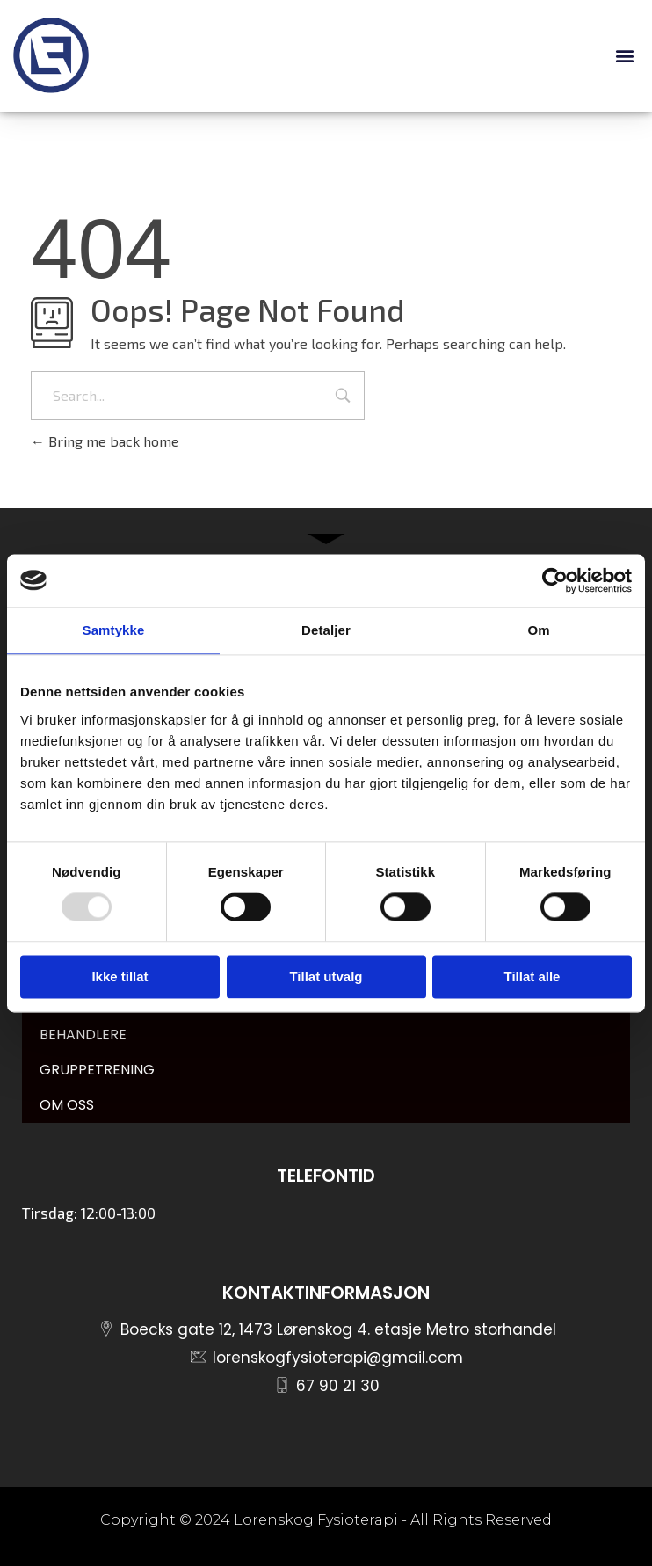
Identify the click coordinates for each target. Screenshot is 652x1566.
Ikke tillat (119, 976)
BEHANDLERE (83, 1034)
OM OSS (67, 1105)
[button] (624, 55)
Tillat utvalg (325, 976)
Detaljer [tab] (326, 630)
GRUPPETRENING (97, 1070)
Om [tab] (538, 630)
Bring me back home (105, 441)
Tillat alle (532, 976)
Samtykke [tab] (114, 630)
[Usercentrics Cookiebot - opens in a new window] (555, 580)
